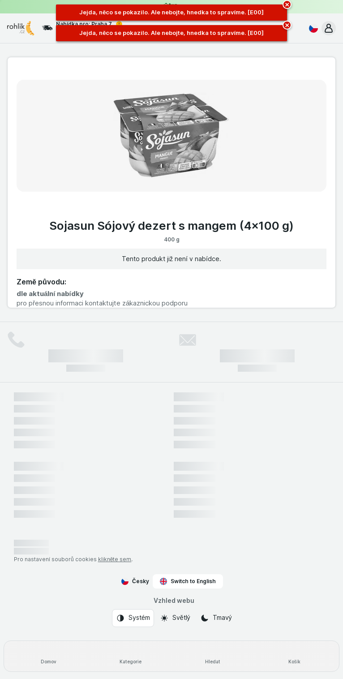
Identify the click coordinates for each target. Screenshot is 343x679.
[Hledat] (212, 656)
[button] (329, 28)
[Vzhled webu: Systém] (133, 618)
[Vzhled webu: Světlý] (175, 618)
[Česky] (311, 28)
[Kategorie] (130, 656)
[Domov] (48, 656)
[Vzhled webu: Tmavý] (216, 618)
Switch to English (188, 581)
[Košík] (294, 656)
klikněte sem (115, 559)
